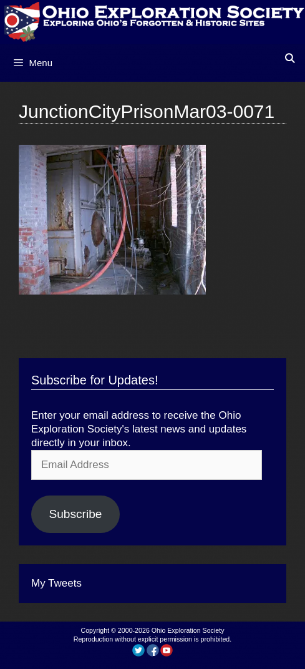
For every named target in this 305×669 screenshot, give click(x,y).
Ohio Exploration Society (188, 630)
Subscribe (75, 513)
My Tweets (56, 583)
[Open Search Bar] (289, 58)
